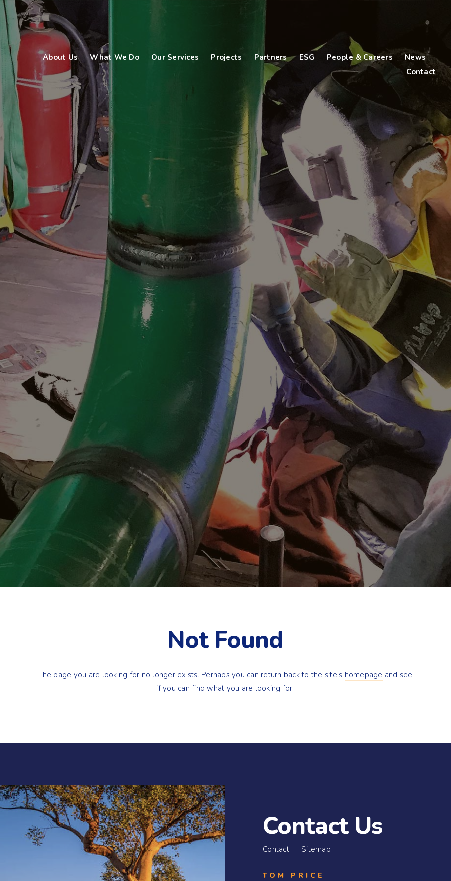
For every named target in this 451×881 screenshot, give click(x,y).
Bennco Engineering (77, 25)
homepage (364, 675)
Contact (276, 849)
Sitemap (316, 849)
